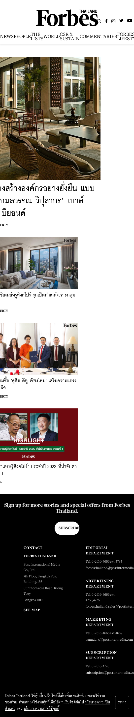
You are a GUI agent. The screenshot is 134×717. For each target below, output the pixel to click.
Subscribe (69, 528)
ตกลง (122, 702)
